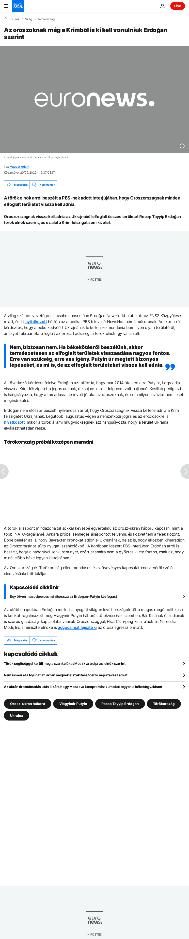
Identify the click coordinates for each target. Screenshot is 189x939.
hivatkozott (14, 422)
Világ (28, 19)
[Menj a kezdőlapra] (18, 6)
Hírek (16, 19)
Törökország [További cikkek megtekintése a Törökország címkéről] (164, 704)
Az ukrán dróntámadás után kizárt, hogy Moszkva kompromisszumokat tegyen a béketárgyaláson (83, 687)
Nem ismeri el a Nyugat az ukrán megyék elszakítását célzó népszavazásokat (65, 675)
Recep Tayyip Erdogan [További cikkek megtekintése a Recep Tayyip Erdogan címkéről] (120, 704)
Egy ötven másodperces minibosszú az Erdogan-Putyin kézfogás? (64, 596)
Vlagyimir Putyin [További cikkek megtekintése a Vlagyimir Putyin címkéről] (73, 704)
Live (177, 6)
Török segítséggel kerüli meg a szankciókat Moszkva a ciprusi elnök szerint (64, 663)
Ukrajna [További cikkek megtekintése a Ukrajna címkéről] (16, 715)
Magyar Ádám (19, 166)
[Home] (5, 19)
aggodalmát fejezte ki (77, 627)
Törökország (46, 19)
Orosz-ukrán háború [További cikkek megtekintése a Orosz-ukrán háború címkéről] (27, 704)
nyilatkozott (36, 321)
